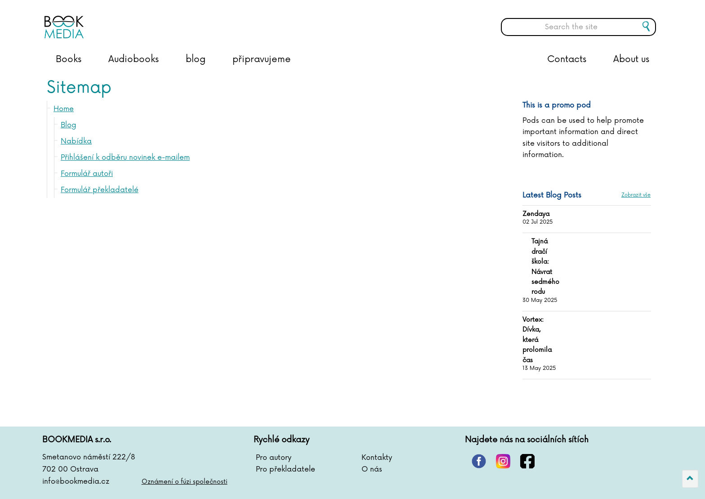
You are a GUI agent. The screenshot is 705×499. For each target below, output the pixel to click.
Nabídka (76, 141)
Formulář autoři (87, 173)
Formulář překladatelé (99, 189)
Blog (68, 125)
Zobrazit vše (636, 195)
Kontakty (376, 457)
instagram (503, 461)
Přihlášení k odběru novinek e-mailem (125, 157)
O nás (371, 469)
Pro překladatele (285, 469)
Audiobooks (133, 59)
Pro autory (273, 457)
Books (68, 59)
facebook (527, 461)
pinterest (479, 461)
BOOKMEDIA (134, 20)
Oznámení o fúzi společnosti (185, 482)
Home (64, 108)
